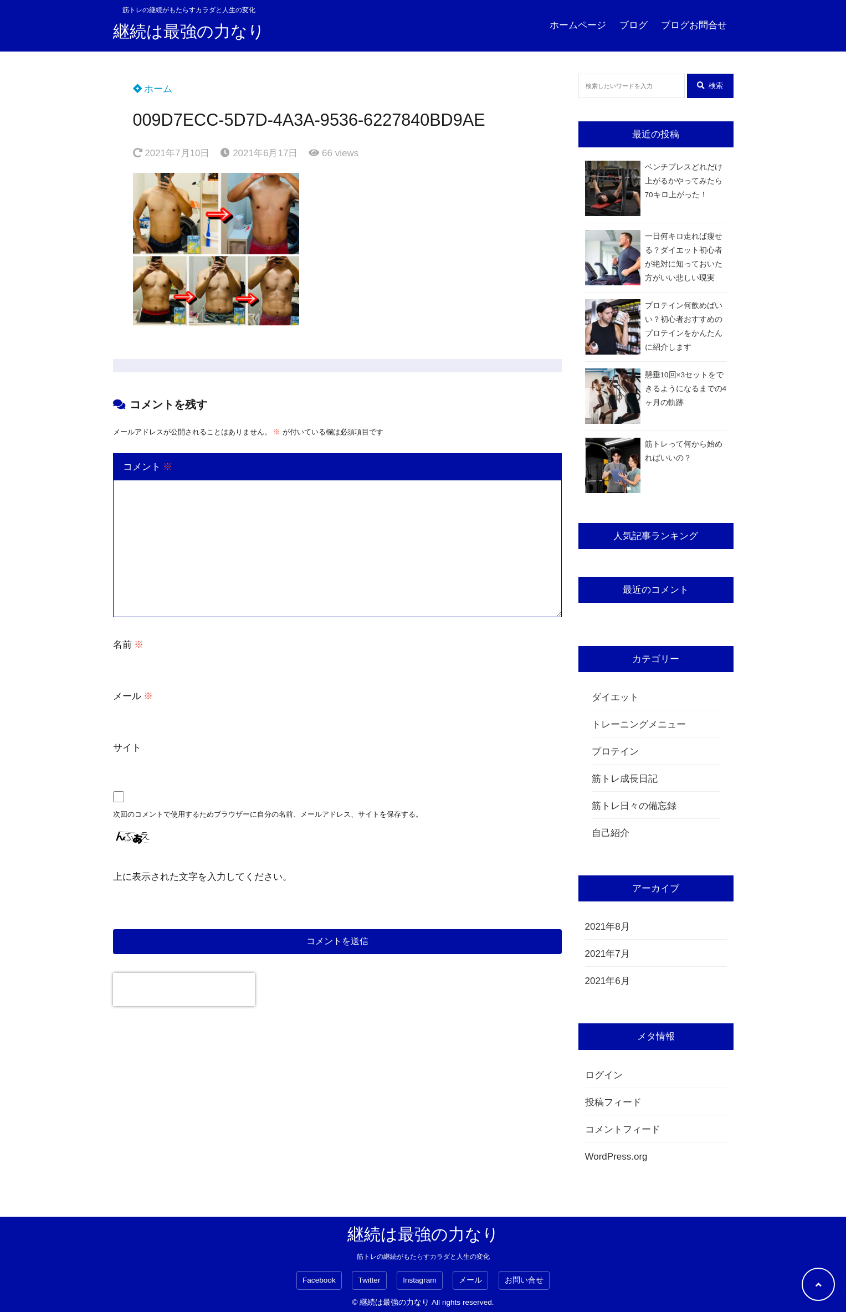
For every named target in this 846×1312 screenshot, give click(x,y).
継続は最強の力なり (189, 31)
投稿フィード (613, 1102)
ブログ (633, 25)
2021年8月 (607, 926)
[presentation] (184, 989)
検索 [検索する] (710, 85)
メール (133, 696)
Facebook (319, 1280)
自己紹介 (610, 833)
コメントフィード (622, 1129)
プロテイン (615, 751)
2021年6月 (607, 981)
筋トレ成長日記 (625, 778)
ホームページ (578, 25)
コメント (148, 467)
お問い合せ (524, 1280)
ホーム (153, 89)
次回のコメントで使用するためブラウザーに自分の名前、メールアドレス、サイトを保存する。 (268, 814)
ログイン (604, 1075)
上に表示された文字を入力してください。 (202, 877)
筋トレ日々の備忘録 (634, 806)
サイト (127, 747)
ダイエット (615, 697)
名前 (128, 644)
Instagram (419, 1280)
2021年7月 (607, 954)
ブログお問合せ (694, 25)
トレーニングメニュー (639, 724)
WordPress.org (616, 1156)
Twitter (369, 1280)
